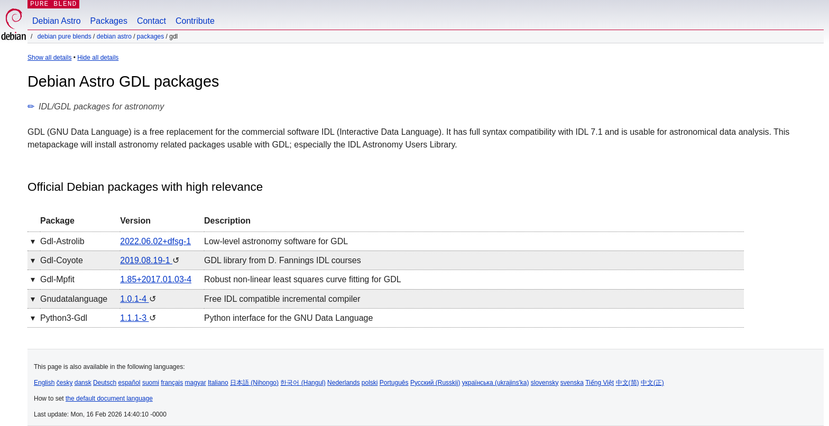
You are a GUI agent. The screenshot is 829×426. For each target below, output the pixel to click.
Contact (151, 20)
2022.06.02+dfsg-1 (155, 241)
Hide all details (97, 57)
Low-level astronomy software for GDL (276, 241)
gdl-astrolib (62, 241)
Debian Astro (56, 20)
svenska (572, 382)
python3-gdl (63, 317)
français (172, 382)
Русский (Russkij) (435, 382)
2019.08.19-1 (146, 260)
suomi (150, 382)
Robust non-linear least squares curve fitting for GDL (302, 279)
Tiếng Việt (599, 382)
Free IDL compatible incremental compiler (282, 298)
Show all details (49, 57)
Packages (108, 20)
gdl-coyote (61, 260)
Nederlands (343, 382)
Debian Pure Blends (64, 36)
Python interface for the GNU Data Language (288, 317)
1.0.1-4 (134, 298)
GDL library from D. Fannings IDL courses (282, 260)
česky (65, 382)
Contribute (195, 20)
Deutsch (104, 382)
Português (394, 382)
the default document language (109, 398)
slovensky (545, 382)
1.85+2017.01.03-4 (155, 279)
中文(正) (652, 382)
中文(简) (627, 382)
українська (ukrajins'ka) (495, 382)
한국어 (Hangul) (302, 382)
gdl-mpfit (57, 279)
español (129, 382)
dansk (83, 382)
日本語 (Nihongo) (254, 382)
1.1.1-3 (134, 317)
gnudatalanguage (73, 298)
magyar (195, 382)
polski (370, 382)
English (44, 382)
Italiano (218, 382)
